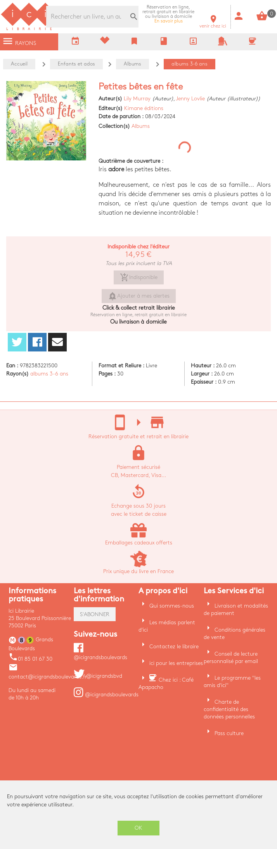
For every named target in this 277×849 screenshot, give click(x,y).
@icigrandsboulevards (106, 694)
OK (138, 827)
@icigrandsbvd (98, 676)
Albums (141, 126)
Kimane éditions (143, 108)
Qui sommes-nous (171, 605)
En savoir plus (168, 14)
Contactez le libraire (174, 646)
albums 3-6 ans (49, 373)
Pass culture (229, 733)
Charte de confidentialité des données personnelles (229, 709)
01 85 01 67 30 (30, 658)
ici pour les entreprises (176, 663)
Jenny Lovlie (190, 98)
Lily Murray (137, 98)
